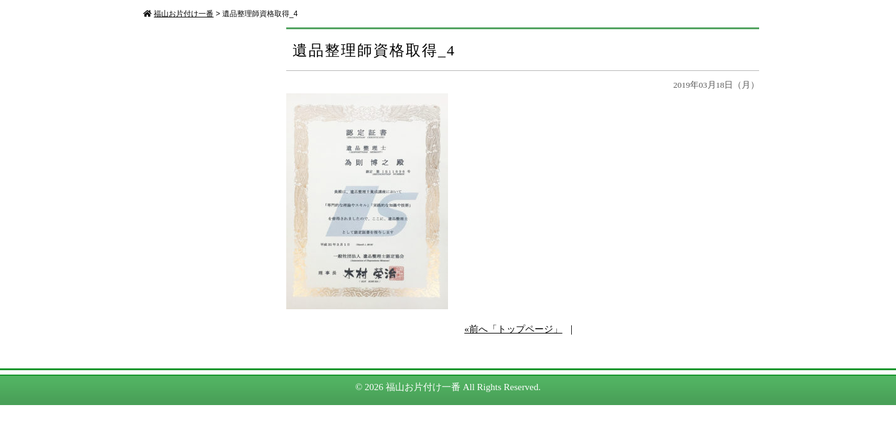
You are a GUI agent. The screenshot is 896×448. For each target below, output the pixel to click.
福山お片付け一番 (423, 387)
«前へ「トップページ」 (513, 329)
